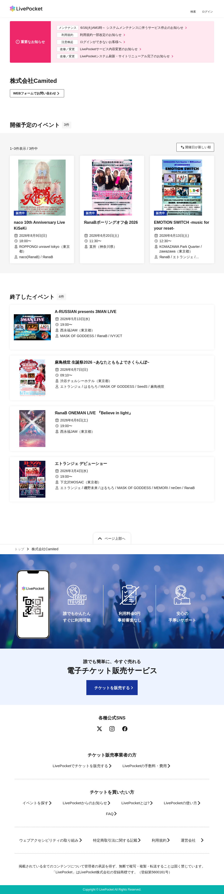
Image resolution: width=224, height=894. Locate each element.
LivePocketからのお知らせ (107, 792)
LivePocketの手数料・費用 (146, 755)
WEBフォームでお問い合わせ (37, 97)
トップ (20, 538)
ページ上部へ (115, 527)
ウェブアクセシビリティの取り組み (60, 830)
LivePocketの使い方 (96, 803)
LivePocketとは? (162, 792)
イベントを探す (53, 792)
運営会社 (108, 840)
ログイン (208, 11)
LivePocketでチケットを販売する (76, 755)
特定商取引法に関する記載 (132, 830)
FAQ (134, 803)
